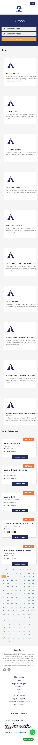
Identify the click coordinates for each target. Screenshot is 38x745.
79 (25, 600)
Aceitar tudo (28, 739)
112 (9, 617)
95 (25, 607)
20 (12, 576)
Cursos (19, 690)
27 (8, 580)
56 (29, 590)
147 (4, 638)
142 (9, 634)
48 (29, 587)
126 (19, 624)
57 (33, 590)
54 (20, 590)
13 (16, 573)
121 (24, 621)
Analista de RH (9, 497)
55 (25, 590)
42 (3, 587)
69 (16, 597)
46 (20, 587)
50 (3, 590)
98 (3, 611)
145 (24, 634)
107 (14, 614)
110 (29, 614)
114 (19, 617)
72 (29, 597)
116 (29, 617)
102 (22, 611)
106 (9, 614)
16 (29, 573)
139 (24, 631)
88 (29, 604)
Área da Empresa (19, 696)
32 (29, 580)
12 (12, 573)
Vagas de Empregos (19, 684)
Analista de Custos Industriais (16, 470)
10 (3, 573)
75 (8, 600)
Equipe (19, 693)
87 (25, 604)
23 (25, 576)
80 (29, 600)
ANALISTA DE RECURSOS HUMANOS (18, 524)
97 (33, 607)
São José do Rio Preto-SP (12, 499)
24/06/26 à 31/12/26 (10, 555)
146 (29, 634)
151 (24, 638)
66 (3, 597)
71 (25, 597)
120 (19, 621)
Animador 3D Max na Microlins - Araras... (20, 337)
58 (3, 593)
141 (4, 634)
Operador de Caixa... (13, 73)
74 (3, 600)
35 (8, 583)
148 (9, 638)
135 (4, 631)
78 (20, 600)
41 (33, 583)
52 (12, 590)
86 (20, 604)
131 (14, 628)
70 (20, 597)
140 (29, 631)
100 (12, 611)
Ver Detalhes (20, 457)
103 (27, 611)
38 (20, 583)
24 (29, 576)
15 (25, 573)
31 (25, 580)
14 (20, 573)
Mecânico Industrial (12, 443)
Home (19, 681)
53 (16, 590)
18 (3, 576)
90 (3, 607)
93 (16, 607)
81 (33, 600)
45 (16, 587)
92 (12, 607)
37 (16, 583)
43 (8, 587)
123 (4, 624)
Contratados (19, 687)
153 (4, 641)
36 (12, 583)
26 (3, 580)
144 (19, 634)
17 (33, 573)
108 (19, 614)
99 (8, 611)
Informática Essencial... (14, 149)
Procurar (19, 39)
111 (4, 617)
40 (29, 583)
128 (29, 624)
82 (3, 604)
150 (19, 638)
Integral (28, 439)
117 (4, 621)
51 (8, 590)
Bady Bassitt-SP (9, 553)
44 (12, 587)
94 (20, 607)
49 (33, 587)
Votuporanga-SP (9, 473)
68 (12, 597)
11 (8, 573)
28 (12, 580)
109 (24, 614)
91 (8, 607)
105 (4, 614)
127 (24, 624)
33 (33, 580)
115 (24, 617)
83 (8, 604)
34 (3, 583)
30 (20, 580)
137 (14, 631)
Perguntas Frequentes (19, 699)
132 (19, 628)
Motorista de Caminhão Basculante (18, 550)
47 (25, 587)
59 (8, 593)
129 (4, 628)
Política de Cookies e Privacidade (19, 702)
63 (25, 593)
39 (25, 583)
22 (20, 576)
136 (9, 631)
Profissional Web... (12, 301)
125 (14, 624)
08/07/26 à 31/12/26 (10, 502)
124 (9, 624)
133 (24, 628)
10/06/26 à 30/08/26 (10, 475)
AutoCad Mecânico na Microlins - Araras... (21, 375)
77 (16, 600)
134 (29, 628)
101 (17, 611)
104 (32, 611)
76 (12, 600)
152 (29, 638)
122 (29, 621)
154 (9, 641)
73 (33, 597)
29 (16, 580)
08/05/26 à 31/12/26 (10, 529)
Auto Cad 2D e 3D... (12, 111)
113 (14, 617)
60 (12, 593)
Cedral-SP (7, 446)
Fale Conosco (19, 705)
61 (16, 593)
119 (14, 621)
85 (16, 604)
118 (9, 621)
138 (19, 631)
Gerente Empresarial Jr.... (15, 225)
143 (14, 634)
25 (33, 576)
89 (33, 604)
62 (20, 593)
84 (12, 604)
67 (8, 597)
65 (33, 593)
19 (8, 576)
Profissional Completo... (14, 187)
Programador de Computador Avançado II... (21, 263)
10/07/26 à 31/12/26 (10, 448)
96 (29, 607)
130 (9, 628)
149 (14, 638)
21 (16, 576)
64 (29, 593)
